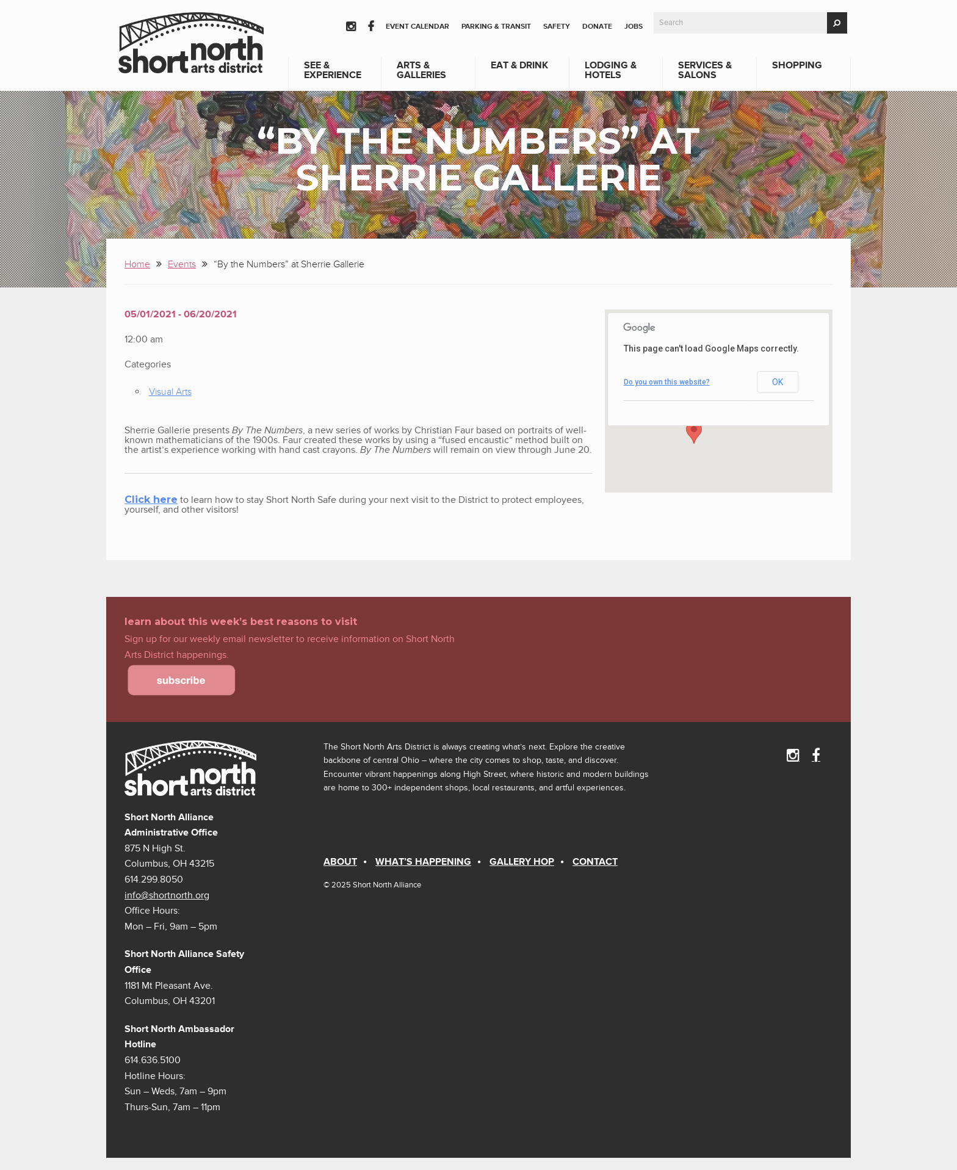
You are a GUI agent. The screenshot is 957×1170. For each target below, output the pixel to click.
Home (137, 264)
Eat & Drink (519, 65)
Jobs (633, 26)
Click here (151, 499)
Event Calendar (417, 26)
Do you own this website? (667, 382)
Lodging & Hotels (611, 70)
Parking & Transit (496, 26)
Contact (595, 862)
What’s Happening (423, 862)
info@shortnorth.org (167, 895)
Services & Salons (705, 70)
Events (182, 264)
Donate (597, 26)
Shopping (797, 65)
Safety (556, 26)
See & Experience (332, 70)
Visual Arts (170, 392)
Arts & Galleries (421, 70)
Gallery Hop (521, 862)
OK (777, 382)
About (340, 862)
